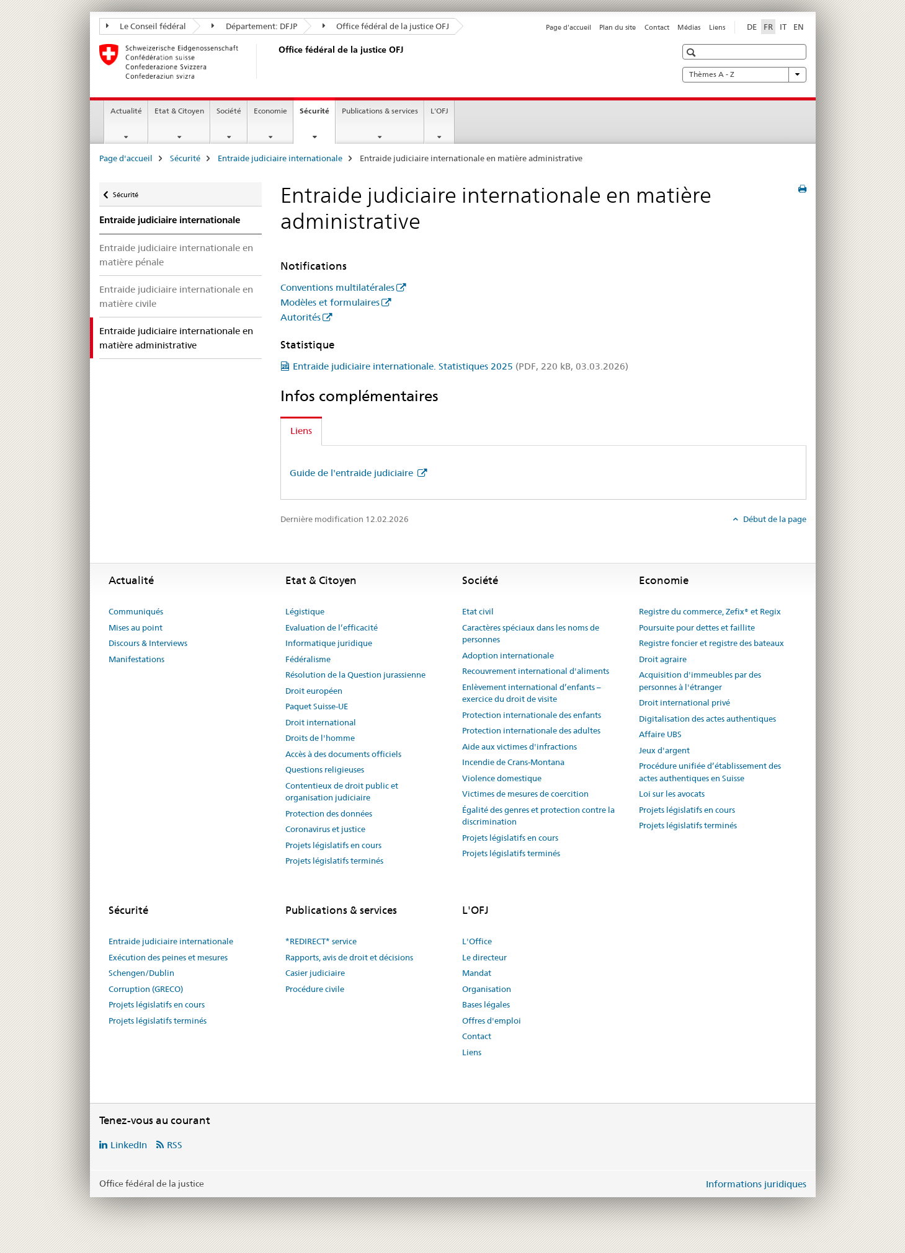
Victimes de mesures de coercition (525, 794)
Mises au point (136, 627)
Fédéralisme (308, 659)
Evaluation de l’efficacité (331, 627)
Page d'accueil (568, 27)
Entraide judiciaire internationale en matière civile (176, 296)
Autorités (300, 317)
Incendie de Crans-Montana (513, 762)
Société (228, 110)
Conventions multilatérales (337, 287)
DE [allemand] (752, 27)
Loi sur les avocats (672, 794)
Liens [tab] (301, 430)
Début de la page (773, 519)
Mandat (476, 973)
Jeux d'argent (664, 750)
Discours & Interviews (148, 643)
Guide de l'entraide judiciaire (353, 473)
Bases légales (486, 1004)
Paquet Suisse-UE (316, 706)
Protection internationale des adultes (531, 730)
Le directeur (484, 957)
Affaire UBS (660, 734)
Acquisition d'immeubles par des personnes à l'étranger (700, 681)
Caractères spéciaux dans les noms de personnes (530, 633)
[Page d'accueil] (276, 61)
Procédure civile (314, 989)
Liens (717, 27)
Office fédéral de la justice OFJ (386, 26)
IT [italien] (783, 27)
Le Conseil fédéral (146, 26)
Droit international (320, 722)
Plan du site (617, 27)
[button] (692, 52)
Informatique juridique (328, 643)
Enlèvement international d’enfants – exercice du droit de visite (531, 693)
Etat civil (478, 611)
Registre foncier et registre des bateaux (711, 643)
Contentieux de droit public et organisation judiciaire (341, 792)
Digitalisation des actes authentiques (707, 719)
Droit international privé (684, 702)
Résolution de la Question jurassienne (355, 675)
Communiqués (136, 611)
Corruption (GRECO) (146, 989)
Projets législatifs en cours (333, 845)
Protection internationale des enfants (531, 715)
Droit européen (313, 691)
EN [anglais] (798, 27)
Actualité (126, 110)
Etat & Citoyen (179, 110)
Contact (656, 27)
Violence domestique (502, 778)
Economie (270, 110)
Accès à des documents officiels (343, 754)
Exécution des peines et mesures (168, 957)
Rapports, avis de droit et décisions (349, 957)
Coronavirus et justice (325, 829)
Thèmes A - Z (744, 74)
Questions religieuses (324, 769)
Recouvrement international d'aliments (535, 671)
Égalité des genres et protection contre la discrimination (538, 816)
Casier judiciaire (315, 973)
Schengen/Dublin (141, 973)
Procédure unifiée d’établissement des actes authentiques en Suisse (710, 772)
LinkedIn (128, 1145)
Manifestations (136, 659)
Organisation (486, 989)
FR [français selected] (768, 27)
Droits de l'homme (320, 738)
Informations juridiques (756, 1184)
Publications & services (380, 110)
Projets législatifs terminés (334, 861)
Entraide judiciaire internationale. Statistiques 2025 (460, 366)
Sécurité (317, 114)
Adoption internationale (508, 655)
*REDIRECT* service (321, 941)
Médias (688, 27)
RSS (174, 1145)
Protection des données (328, 813)
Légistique (304, 611)
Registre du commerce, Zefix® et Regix (710, 611)
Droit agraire (663, 659)
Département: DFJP (254, 26)
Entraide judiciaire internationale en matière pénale (176, 255)
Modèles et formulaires (330, 302)
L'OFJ (439, 110)
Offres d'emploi (491, 1020)
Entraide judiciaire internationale (280, 158)
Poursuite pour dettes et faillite (697, 627)
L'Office (477, 941)
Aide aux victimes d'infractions (519, 746)
